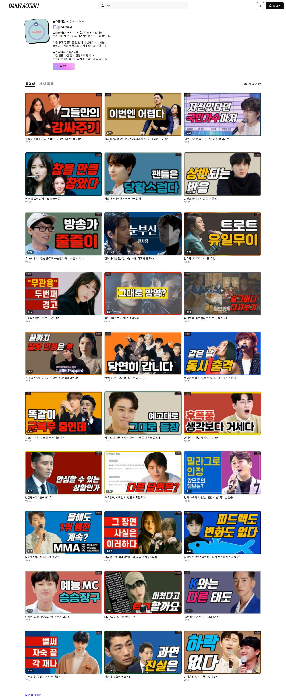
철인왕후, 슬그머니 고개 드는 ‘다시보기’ (206, 318)
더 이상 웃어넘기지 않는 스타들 (42, 198)
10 (39, 694)
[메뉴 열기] (5, 5)
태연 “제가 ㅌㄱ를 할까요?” (119, 617)
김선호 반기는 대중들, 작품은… (201, 198)
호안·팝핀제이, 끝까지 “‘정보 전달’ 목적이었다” (51, 378)
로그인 (275, 6)
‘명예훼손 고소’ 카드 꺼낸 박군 (201, 617)
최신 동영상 (252, 84)
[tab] (30, 84)
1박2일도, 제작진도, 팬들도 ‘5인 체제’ (125, 497)
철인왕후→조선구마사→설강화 (121, 318)
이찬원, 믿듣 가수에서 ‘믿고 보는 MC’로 (47, 617)
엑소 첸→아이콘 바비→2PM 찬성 (122, 198)
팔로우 (63, 66)
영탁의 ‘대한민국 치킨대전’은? (201, 437)
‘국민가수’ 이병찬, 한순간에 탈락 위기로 (206, 139)
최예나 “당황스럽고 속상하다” (42, 318)
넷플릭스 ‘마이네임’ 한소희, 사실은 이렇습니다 (130, 557)
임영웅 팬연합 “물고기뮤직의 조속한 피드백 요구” (212, 557)
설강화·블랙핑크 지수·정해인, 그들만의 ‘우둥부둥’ (53, 139)
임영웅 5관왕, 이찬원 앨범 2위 (201, 676)
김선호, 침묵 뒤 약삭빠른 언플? (42, 676)
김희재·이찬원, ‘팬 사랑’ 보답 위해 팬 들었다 (129, 258)
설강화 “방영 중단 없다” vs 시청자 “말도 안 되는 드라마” (136, 139)
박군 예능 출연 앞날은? (117, 676)
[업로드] (260, 5)
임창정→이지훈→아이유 (38, 497)
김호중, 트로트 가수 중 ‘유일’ (200, 258)
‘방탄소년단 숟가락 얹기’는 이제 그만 (125, 378)
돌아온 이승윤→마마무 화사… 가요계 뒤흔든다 (210, 378)
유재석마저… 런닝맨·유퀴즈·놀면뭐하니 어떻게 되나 (54, 258)
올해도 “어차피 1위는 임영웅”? (42, 557)
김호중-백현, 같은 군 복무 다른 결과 (45, 437)
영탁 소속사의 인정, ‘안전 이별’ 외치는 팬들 (208, 497)
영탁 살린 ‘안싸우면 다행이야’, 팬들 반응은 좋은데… (133, 437)
